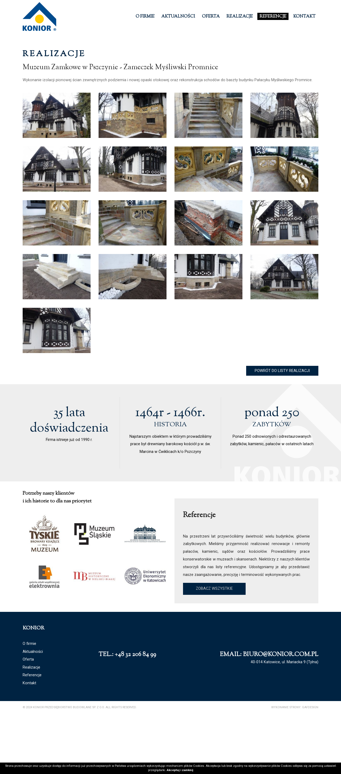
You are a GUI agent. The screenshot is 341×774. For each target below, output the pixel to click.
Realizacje (239, 17)
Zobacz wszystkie (214, 640)
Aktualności (178, 17)
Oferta (211, 17)
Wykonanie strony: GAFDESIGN (294, 758)
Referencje (272, 17)
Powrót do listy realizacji (282, 422)
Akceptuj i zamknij (180, 770)
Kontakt (304, 17)
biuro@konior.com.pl (280, 706)
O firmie (145, 17)
